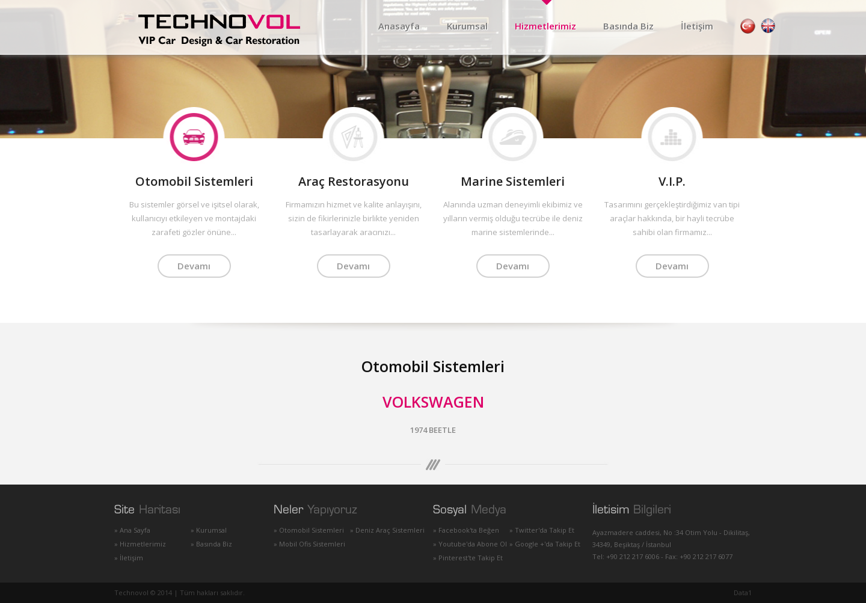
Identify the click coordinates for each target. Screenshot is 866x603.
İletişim (697, 26)
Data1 (743, 592)
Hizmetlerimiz (545, 26)
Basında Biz (628, 26)
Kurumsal (467, 26)
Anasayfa (399, 26)
